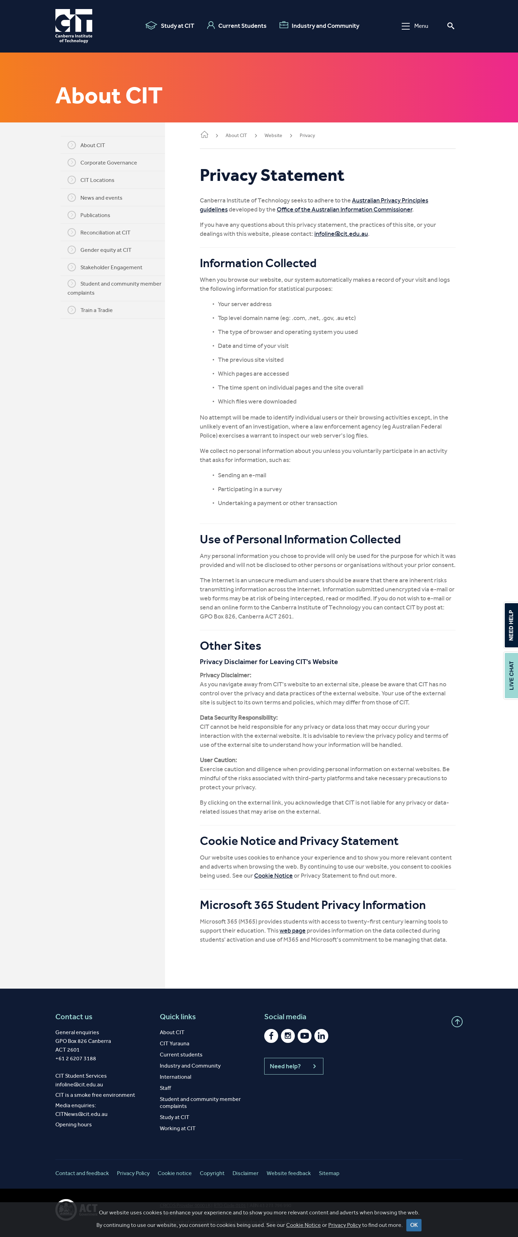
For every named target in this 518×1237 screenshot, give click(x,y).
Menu (415, 26)
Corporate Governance (102, 162)
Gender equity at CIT (100, 250)
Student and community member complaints (115, 287)
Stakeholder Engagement (105, 267)
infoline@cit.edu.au (341, 234)
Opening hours (73, 1124)
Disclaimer (246, 1173)
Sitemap (329, 1173)
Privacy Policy (344, 1225)
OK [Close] (414, 1225)
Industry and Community (319, 25)
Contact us (74, 1016)
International (175, 1077)
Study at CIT (169, 25)
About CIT (86, 145)
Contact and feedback (82, 1173)
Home (204, 135)
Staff (165, 1088)
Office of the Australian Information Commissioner (344, 209)
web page (293, 930)
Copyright (212, 1173)
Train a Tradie (90, 310)
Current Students (237, 25)
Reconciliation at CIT (99, 232)
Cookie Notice (273, 875)
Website (273, 135)
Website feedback (289, 1173)
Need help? (294, 1066)
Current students (181, 1054)
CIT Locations (91, 180)
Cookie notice (175, 1173)
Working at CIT (178, 1128)
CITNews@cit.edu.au (81, 1114)
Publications (89, 215)
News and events (95, 197)
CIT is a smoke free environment (95, 1095)
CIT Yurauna (174, 1043)
